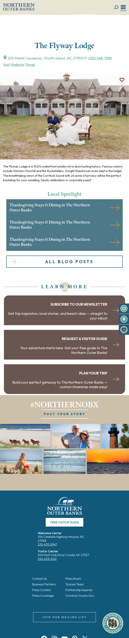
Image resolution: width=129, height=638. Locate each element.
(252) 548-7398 (100, 58)
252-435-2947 (47, 545)
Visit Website (13, 64)
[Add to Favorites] (122, 80)
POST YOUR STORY (64, 414)
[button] (25, 436)
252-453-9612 (47, 559)
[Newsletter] (123, 308)
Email (30, 64)
